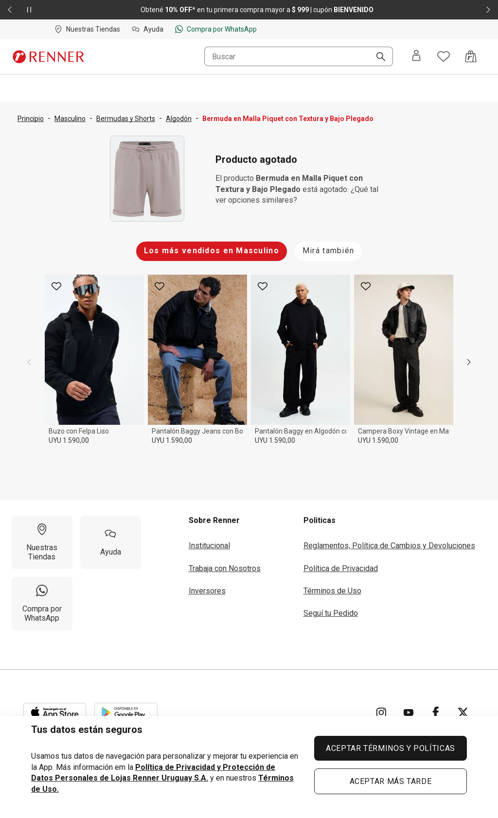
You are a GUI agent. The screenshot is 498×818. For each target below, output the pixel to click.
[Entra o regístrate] (416, 56)
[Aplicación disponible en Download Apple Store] (55, 712)
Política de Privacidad (340, 568)
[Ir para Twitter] (463, 712)
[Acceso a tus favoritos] (443, 56)
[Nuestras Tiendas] (42, 542)
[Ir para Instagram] (381, 712)
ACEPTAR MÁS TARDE (391, 781)
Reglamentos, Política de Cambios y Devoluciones (389, 545)
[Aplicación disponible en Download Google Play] (126, 712)
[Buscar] (377, 57)
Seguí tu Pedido (330, 613)
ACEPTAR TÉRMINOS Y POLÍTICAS (390, 748)
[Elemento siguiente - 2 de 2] (488, 9)
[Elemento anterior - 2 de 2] (9, 9)
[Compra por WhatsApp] (42, 603)
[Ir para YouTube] (408, 712)
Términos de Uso (332, 590)
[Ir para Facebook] (435, 712)
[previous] (29, 362)
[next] (468, 362)
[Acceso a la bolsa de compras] (470, 56)
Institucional (209, 545)
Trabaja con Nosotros (225, 568)
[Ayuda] (110, 542)
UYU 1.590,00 (69, 440)
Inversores (207, 590)
